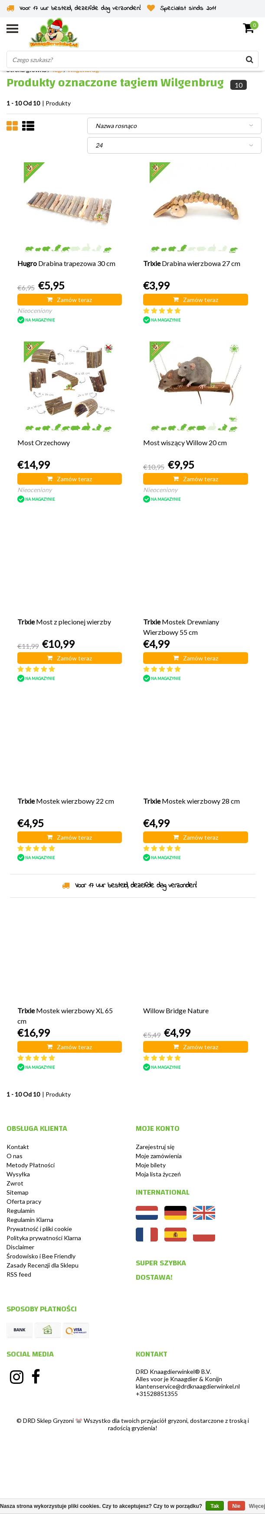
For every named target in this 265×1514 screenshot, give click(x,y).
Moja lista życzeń (158, 1174)
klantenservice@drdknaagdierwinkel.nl (188, 1386)
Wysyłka (18, 1174)
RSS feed (19, 1274)
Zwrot (15, 1183)
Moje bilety (151, 1165)
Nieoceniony (34, 310)
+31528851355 (157, 1393)
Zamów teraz (69, 299)
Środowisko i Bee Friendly (41, 1256)
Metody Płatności (31, 1165)
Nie (236, 1506)
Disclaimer (20, 1247)
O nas (15, 1155)
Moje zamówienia (159, 1155)
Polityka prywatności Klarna (44, 1237)
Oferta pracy (24, 1201)
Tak (214, 1506)
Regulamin (21, 1210)
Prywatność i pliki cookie (39, 1228)
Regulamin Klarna (30, 1219)
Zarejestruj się (155, 1146)
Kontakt (18, 1146)
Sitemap (18, 1192)
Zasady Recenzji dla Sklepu (43, 1265)
